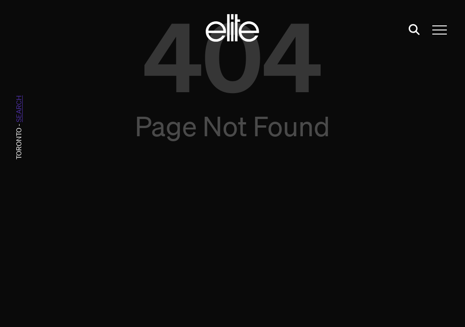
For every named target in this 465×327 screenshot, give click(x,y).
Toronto (18, 143)
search (18, 108)
